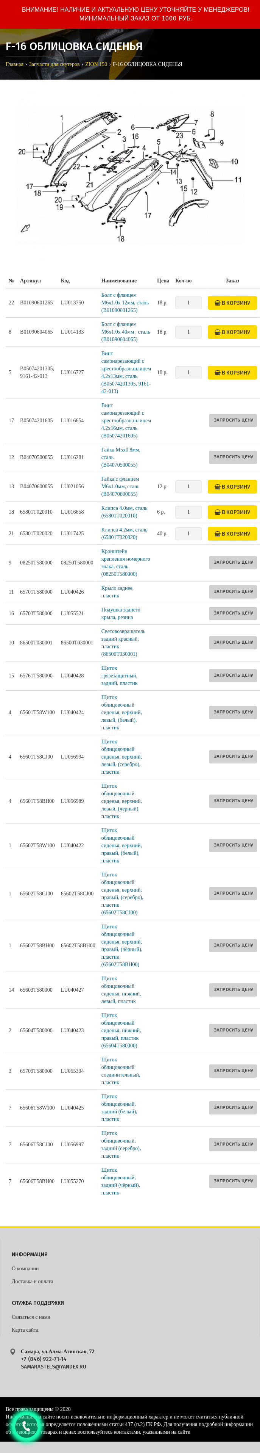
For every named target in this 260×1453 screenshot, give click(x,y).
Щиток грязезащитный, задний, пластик (119, 675)
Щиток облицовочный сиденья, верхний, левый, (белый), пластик (121, 712)
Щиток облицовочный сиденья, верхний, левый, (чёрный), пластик (121, 801)
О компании (25, 1268)
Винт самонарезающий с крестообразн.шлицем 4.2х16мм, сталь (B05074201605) (126, 421)
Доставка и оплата (32, 1281)
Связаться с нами (31, 1317)
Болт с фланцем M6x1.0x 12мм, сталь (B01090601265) (125, 302)
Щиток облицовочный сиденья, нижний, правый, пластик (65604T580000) (121, 1031)
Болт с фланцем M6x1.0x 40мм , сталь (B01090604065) (125, 331)
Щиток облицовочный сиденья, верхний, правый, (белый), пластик (121, 846)
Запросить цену (233, 419)
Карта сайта (25, 1330)
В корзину (232, 302)
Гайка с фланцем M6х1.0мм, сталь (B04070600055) (120, 486)
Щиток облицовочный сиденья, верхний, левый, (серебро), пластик (121, 757)
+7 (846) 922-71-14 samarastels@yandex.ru (53, 1363)
